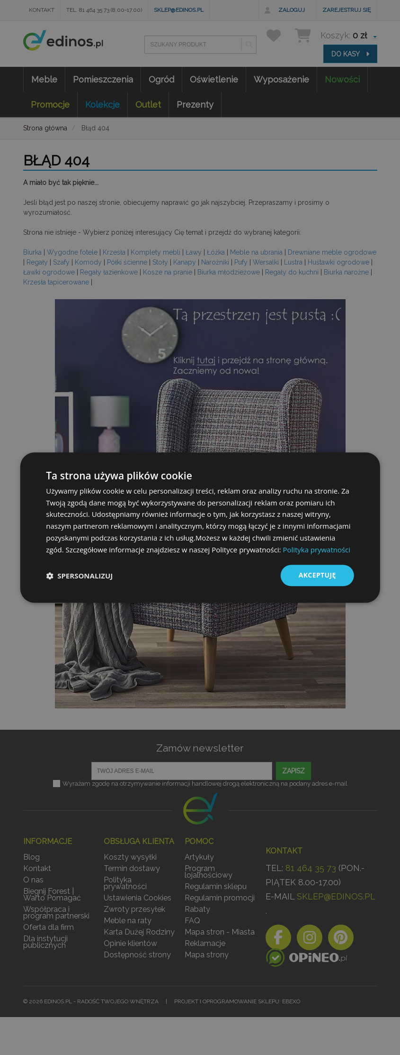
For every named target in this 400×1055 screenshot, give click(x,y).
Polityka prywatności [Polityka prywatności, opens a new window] (316, 549)
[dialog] (200, 527)
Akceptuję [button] (317, 575)
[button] (79, 575)
